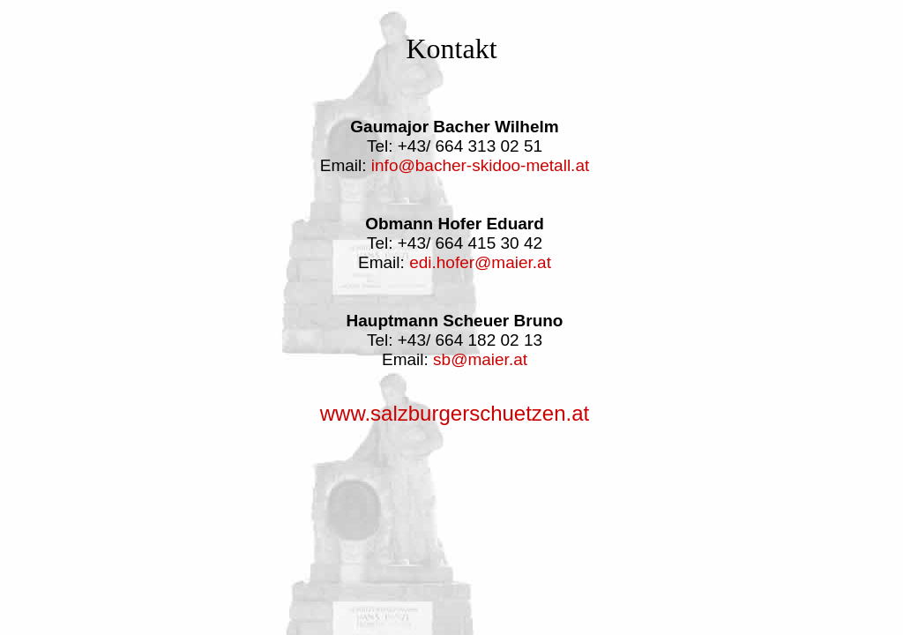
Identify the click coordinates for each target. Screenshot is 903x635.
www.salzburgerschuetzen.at (454, 413)
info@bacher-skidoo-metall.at (480, 165)
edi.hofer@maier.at (480, 262)
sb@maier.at (480, 359)
